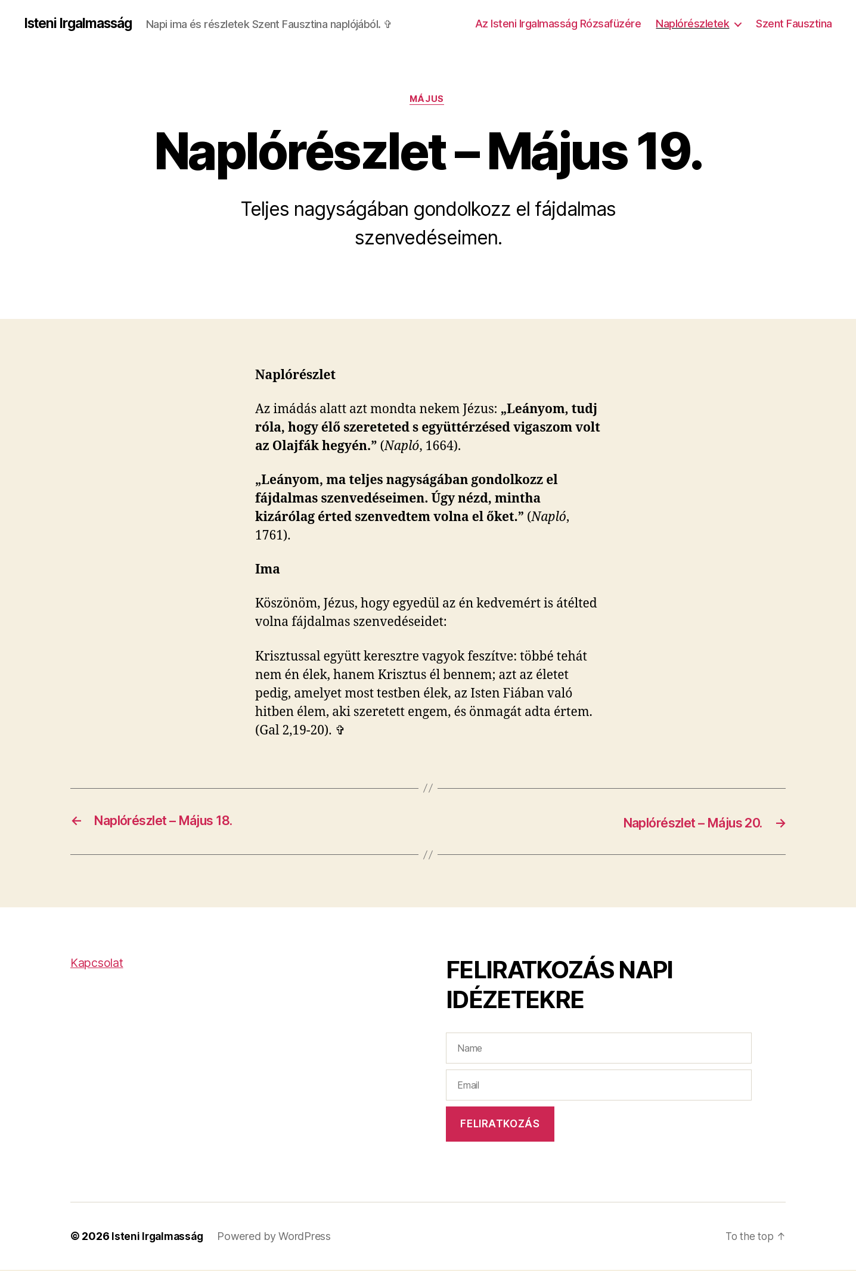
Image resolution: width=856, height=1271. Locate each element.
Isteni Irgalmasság (82, 24)
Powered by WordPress (278, 1237)
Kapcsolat (99, 963)
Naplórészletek (692, 23)
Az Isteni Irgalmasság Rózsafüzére (558, 23)
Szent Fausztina (794, 23)
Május (428, 100)
